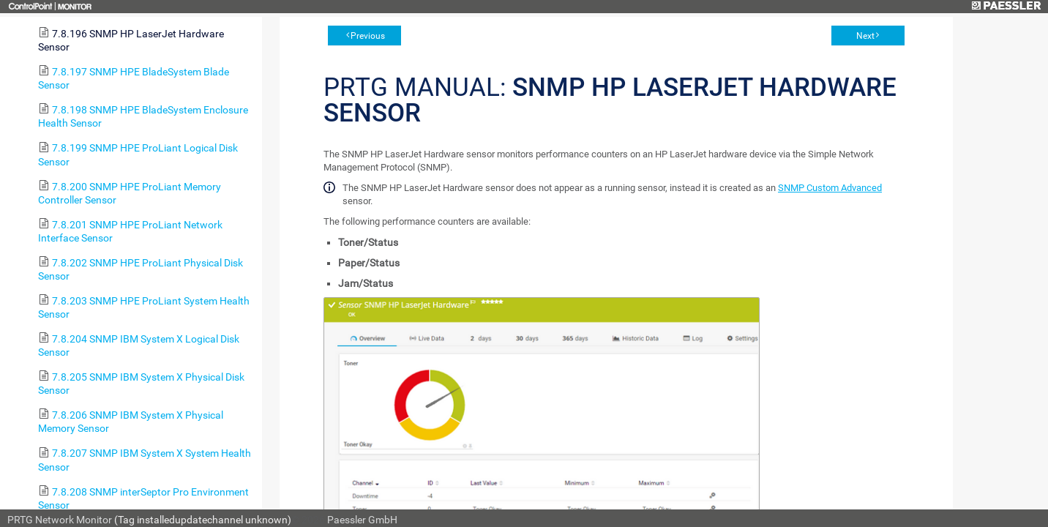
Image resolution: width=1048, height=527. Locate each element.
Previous (368, 36)
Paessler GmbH (362, 520)
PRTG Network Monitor (59, 520)
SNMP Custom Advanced (830, 187)
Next (865, 36)
